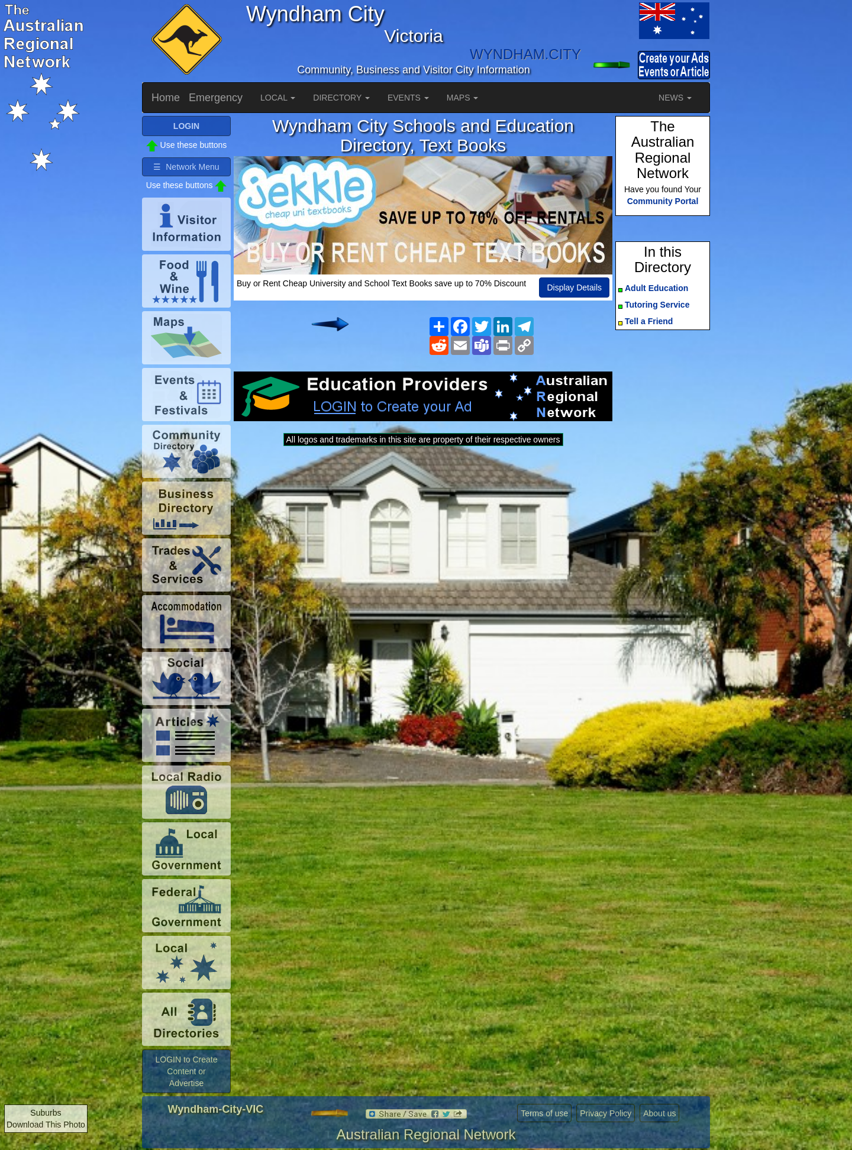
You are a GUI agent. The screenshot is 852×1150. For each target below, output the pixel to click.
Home (165, 98)
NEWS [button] (675, 97)
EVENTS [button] (408, 97)
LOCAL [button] (277, 97)
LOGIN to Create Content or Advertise (186, 1071)
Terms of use (544, 1113)
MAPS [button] (463, 97)
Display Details (574, 287)
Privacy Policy (605, 1113)
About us (659, 1113)
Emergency (216, 98)
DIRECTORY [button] (341, 97)
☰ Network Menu (186, 167)
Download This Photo (46, 1124)
